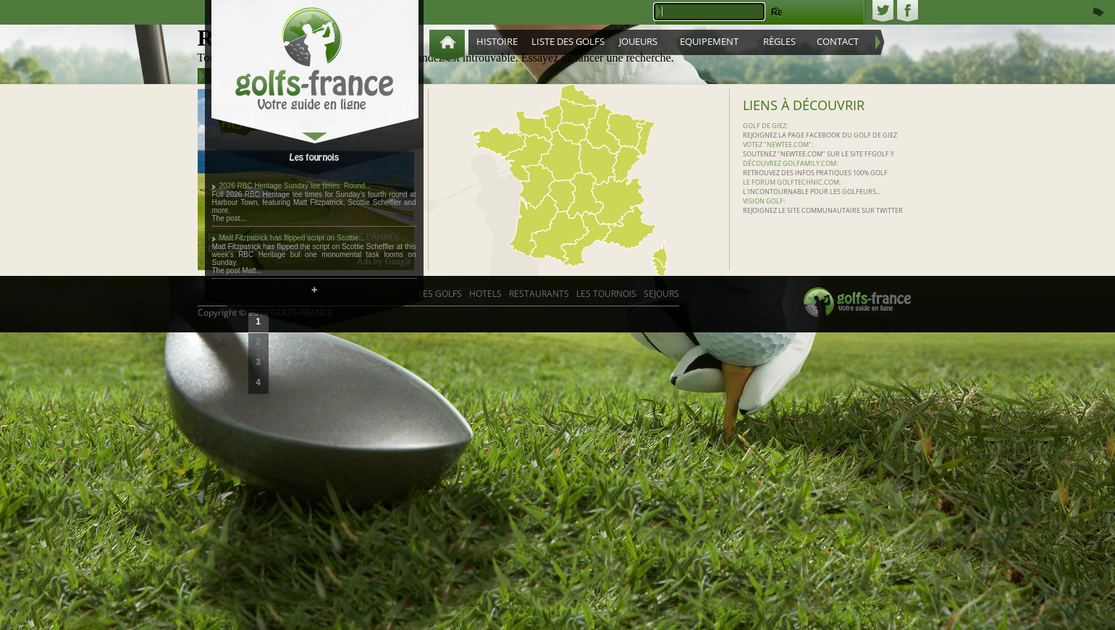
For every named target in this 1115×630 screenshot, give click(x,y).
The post (227, 270)
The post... (229, 218)
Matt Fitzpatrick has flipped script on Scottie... (292, 238)
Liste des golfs (568, 41)
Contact (838, 41)
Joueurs (638, 41)
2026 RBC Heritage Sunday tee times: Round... (295, 186)
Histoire (497, 41)
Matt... (252, 270)
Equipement (709, 41)
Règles (779, 41)
